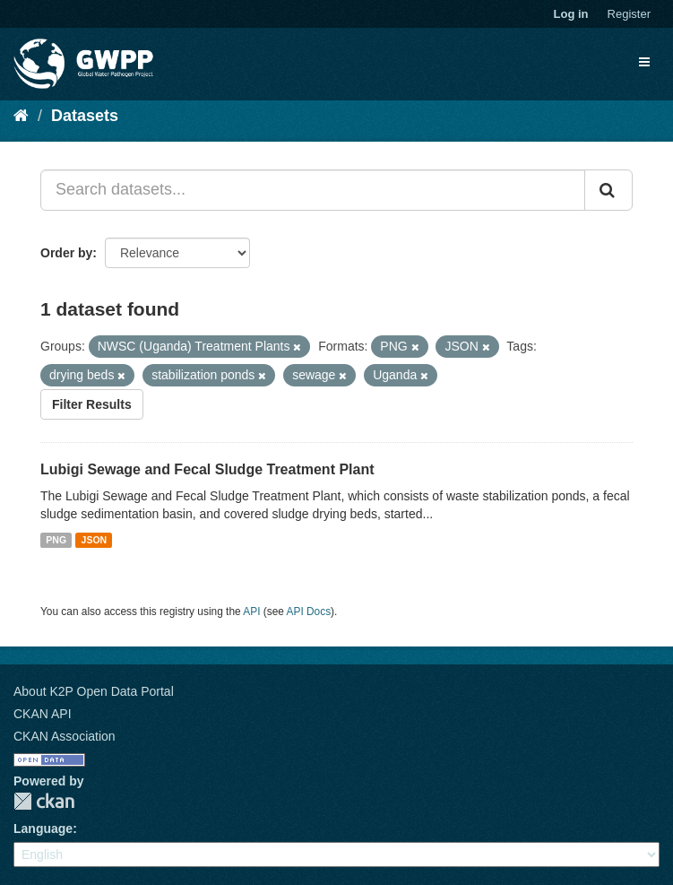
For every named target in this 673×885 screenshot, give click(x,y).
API (251, 611)
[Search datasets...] (312, 190)
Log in (571, 14)
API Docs (309, 611)
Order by (66, 253)
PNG (56, 539)
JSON (95, 539)
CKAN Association (64, 736)
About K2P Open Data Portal (93, 691)
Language (43, 828)
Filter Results (92, 404)
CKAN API (42, 714)
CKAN (43, 801)
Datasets (84, 116)
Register (629, 14)
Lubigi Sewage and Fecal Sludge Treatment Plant (207, 469)
